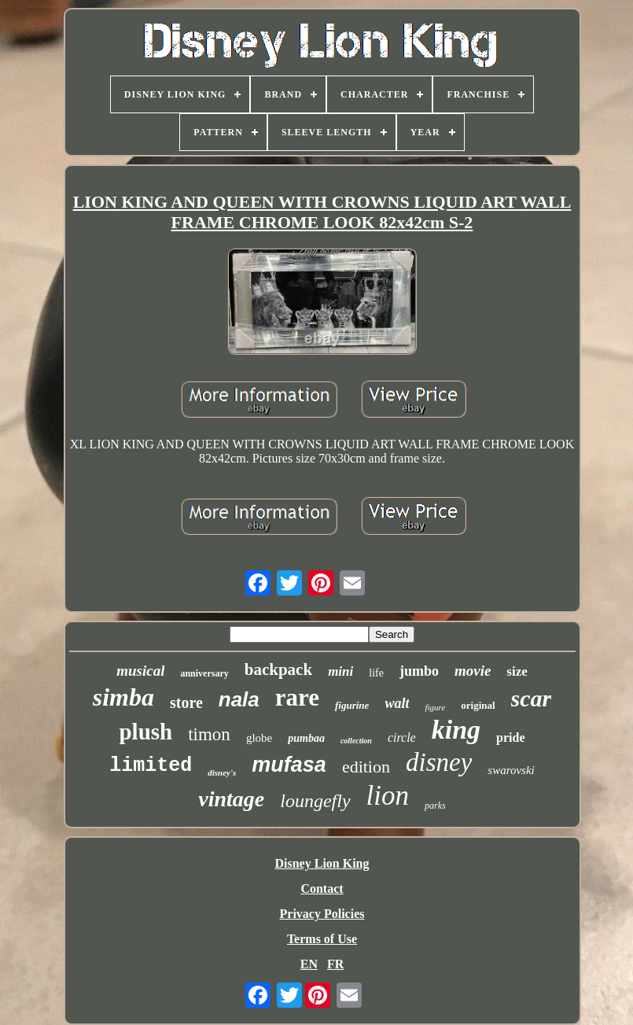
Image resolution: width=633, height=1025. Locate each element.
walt (397, 703)
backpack (278, 669)
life (376, 673)
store (186, 702)
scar (531, 698)
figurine (352, 705)
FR (335, 964)
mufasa (289, 764)
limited (150, 765)
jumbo (419, 671)
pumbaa (306, 738)
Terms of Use (322, 939)
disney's (222, 772)
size (516, 671)
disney (439, 762)
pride (510, 737)
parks (435, 805)
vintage (231, 799)
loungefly (315, 801)
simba (123, 697)
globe (259, 738)
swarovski (511, 770)
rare (297, 697)
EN (309, 964)
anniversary (204, 673)
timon (209, 734)
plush (145, 731)
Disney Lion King (321, 863)
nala (239, 699)
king (456, 729)
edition (366, 766)
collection (356, 740)
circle (402, 737)
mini (340, 671)
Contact (321, 888)
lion (387, 795)
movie (473, 670)
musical (140, 670)
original (478, 705)
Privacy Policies (322, 913)
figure (435, 707)
